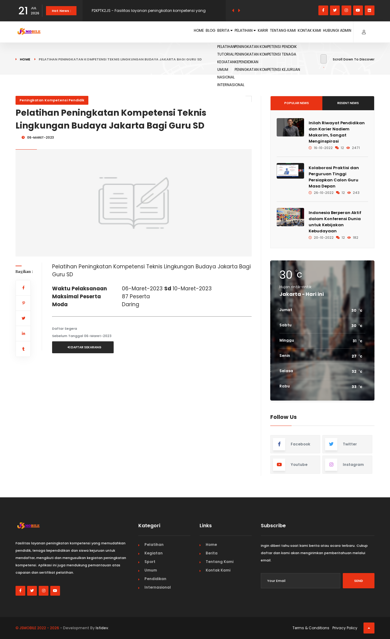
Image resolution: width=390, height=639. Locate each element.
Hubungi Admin (332, 31)
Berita (176, 31)
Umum (150, 570)
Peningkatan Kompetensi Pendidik (52, 100)
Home (134, 31)
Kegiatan (153, 553)
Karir (233, 31)
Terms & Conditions (310, 627)
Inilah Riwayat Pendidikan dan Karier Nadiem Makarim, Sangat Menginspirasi (337, 132)
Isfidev (102, 627)
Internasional (157, 587)
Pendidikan (155, 578)
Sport (149, 561)
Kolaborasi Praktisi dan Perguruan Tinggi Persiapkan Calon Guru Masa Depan (334, 177)
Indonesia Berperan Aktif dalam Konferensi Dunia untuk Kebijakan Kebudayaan (335, 222)
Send (358, 580)
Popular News (296, 103)
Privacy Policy (344, 627)
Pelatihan (206, 31)
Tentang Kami (261, 31)
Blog (153, 31)
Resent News (348, 103)
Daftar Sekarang (84, 347)
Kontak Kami (296, 31)
